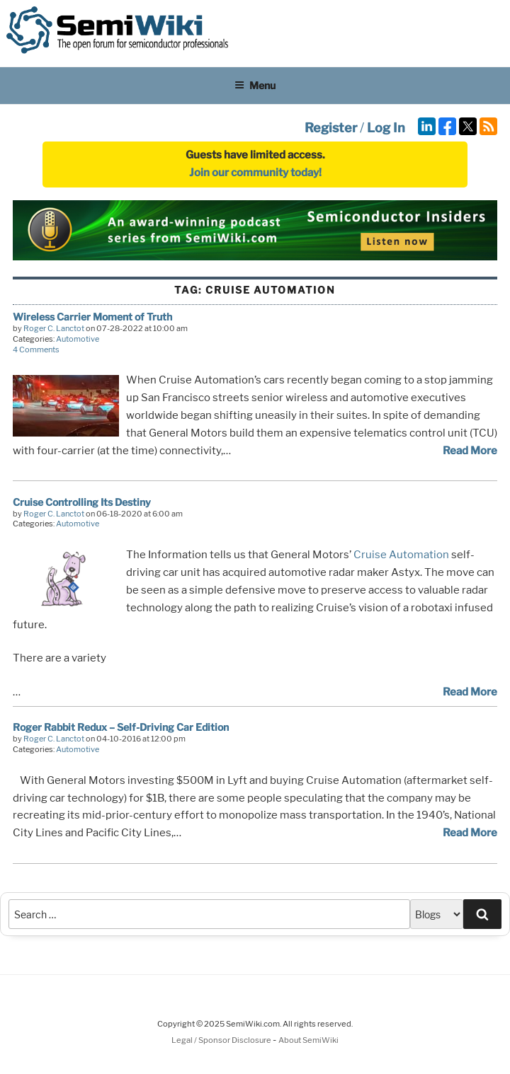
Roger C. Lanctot (53, 328)
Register (331, 127)
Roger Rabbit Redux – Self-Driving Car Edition (121, 727)
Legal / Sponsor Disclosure (222, 1040)
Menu (255, 85)
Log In (386, 127)
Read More (470, 450)
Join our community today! (255, 172)
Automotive (77, 339)
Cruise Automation (401, 554)
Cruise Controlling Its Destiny (82, 502)
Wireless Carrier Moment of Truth (92, 317)
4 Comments (36, 349)
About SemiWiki (308, 1040)
